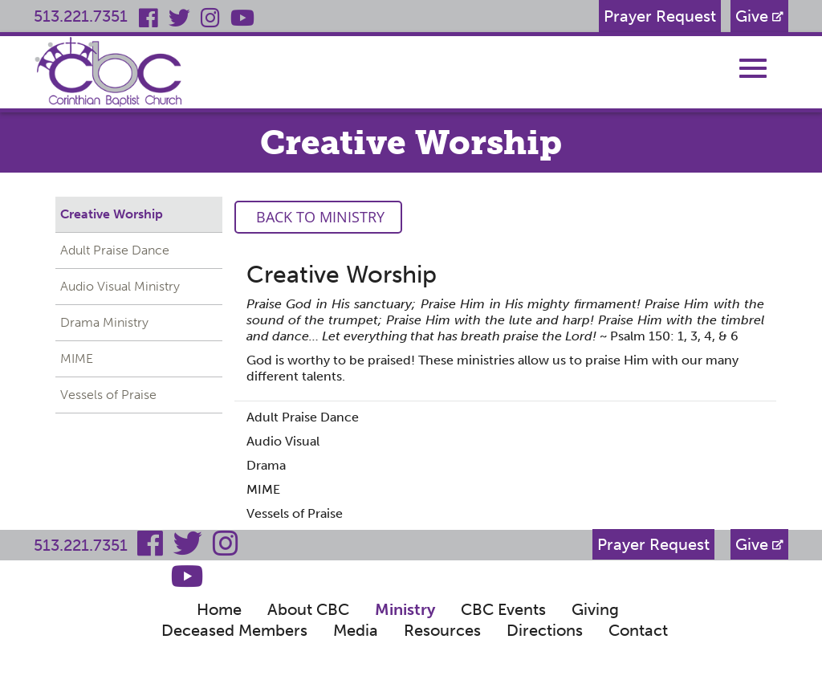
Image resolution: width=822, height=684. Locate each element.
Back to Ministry (318, 216)
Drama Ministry (104, 322)
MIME (76, 358)
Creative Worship (111, 214)
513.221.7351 (81, 16)
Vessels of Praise (108, 394)
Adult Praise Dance (114, 250)
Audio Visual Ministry (120, 286)
